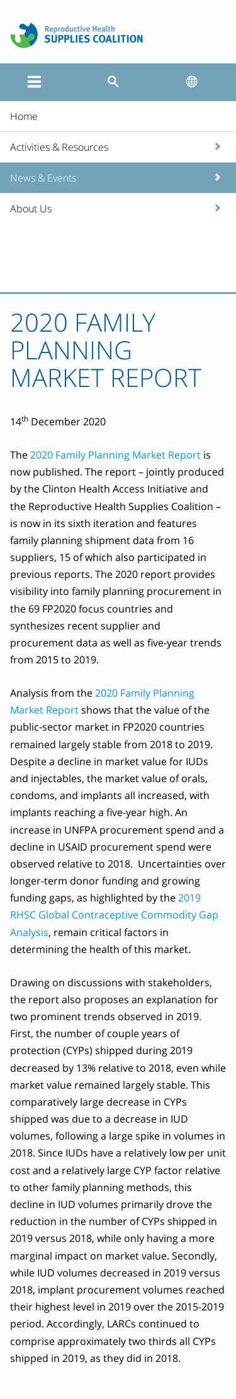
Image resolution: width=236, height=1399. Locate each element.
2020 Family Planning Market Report (115, 455)
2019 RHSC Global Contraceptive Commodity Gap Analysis (114, 915)
